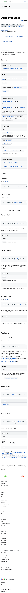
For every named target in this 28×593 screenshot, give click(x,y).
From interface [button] (12, 68)
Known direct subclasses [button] (15, 35)
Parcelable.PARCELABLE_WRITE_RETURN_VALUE (15, 457)
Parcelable (20, 26)
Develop (12, 11)
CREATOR (5, 83)
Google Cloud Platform (6, 589)
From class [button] (10, 162)
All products (4, 591)
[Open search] (19, 1)
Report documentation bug (7, 569)
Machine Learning (5, 504)
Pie (1, 547)
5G (1, 513)
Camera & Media (4, 509)
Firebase (3, 587)
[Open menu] (2, 1)
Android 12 (3, 540)
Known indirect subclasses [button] (15, 40)
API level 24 (7, 253)
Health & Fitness (4, 506)
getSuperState (6, 143)
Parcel (12, 101)
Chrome (3, 585)
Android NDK (4, 561)
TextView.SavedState (7, 41)
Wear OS (3, 521)
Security (3, 488)
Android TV (3, 528)
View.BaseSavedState (21, 36)
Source (2, 490)
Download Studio (5, 559)
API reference (6, 6)
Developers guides (5, 555)
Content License (14, 466)
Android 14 (3, 536)
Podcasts (3, 496)
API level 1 (7, 13)
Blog (2, 494)
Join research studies (5, 574)
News (2, 492)
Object (8, 26)
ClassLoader (22, 107)
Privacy (2, 511)
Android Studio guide (5, 552)
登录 (25, 1)
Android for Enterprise (6, 485)
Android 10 (3, 544)
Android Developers (5, 11)
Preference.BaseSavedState (9, 36)
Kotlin (21, 20)
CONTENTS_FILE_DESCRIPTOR (8, 361)
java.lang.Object (4, 30)
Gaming (3, 502)
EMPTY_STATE (6, 91)
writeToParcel (6, 150)
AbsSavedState (17, 87)
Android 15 (3, 533)
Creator (16, 78)
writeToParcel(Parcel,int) (8, 358)
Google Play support (5, 571)
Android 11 (3, 542)
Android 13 (3, 538)
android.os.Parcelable (16, 68)
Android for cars (4, 525)
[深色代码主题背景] (26, 185)
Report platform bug (5, 567)
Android (3, 483)
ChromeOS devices (5, 523)
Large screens (4, 519)
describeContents (7, 132)
